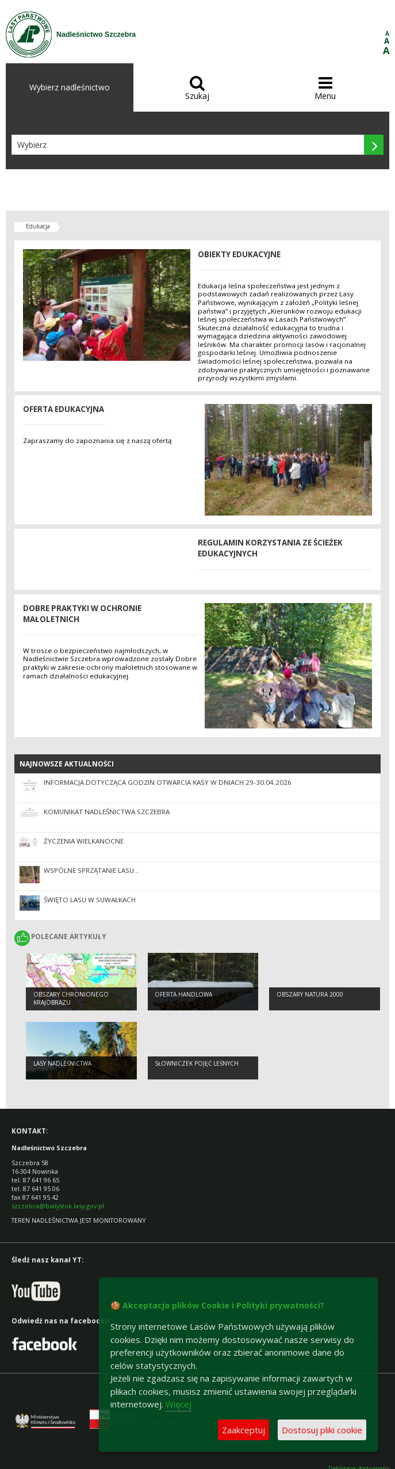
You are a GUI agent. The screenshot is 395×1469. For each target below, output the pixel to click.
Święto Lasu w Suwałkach (90, 899)
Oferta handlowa (183, 994)
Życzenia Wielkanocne (84, 841)
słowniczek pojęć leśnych (197, 1063)
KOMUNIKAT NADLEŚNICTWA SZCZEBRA (107, 811)
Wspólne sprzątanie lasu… (91, 870)
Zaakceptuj (243, 1430)
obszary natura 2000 (310, 994)
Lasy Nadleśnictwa (62, 1063)
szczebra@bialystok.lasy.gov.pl (57, 1205)
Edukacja (38, 226)
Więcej (178, 1404)
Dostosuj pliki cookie (322, 1430)
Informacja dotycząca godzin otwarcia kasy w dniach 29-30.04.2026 (168, 782)
